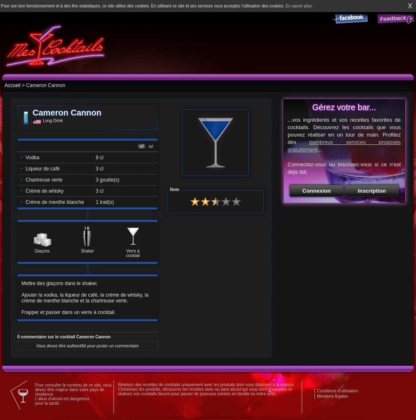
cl (141, 146)
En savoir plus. (299, 6)
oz (151, 146)
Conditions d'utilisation (337, 391)
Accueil (13, 85)
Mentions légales (332, 396)
